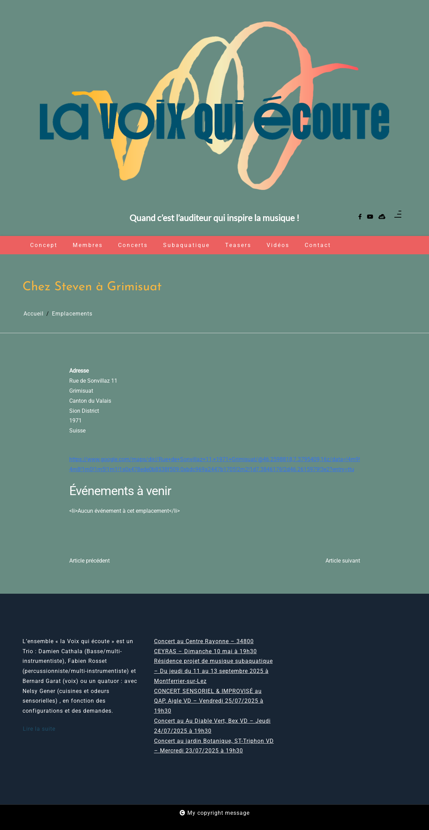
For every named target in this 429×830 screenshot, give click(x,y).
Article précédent (89, 560)
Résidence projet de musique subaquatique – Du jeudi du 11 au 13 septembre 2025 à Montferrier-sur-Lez (213, 671)
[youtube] (370, 217)
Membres (88, 245)
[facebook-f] (360, 217)
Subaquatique (186, 245)
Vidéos (278, 245)
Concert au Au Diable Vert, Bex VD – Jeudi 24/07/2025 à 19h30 (212, 726)
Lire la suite (39, 729)
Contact (318, 245)
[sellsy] (381, 217)
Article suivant (342, 560)
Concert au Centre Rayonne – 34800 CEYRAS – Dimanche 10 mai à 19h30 (205, 646)
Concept (43, 245)
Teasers (238, 245)
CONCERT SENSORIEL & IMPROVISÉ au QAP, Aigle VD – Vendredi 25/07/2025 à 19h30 (208, 701)
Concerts (133, 245)
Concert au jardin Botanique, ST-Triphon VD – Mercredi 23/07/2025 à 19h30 (214, 746)
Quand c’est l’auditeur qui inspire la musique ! (214, 218)
